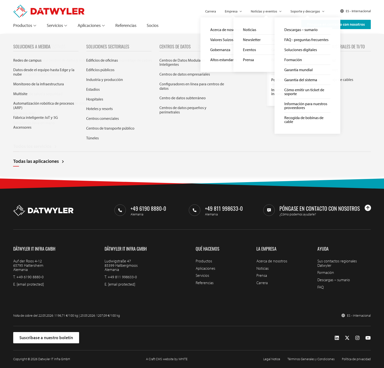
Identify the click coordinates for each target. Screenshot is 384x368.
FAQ (320, 287)
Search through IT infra (139, 131)
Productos (22, 25)
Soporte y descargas (305, 11)
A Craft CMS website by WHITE (167, 359)
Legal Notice (271, 359)
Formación (325, 272)
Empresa (231, 11)
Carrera (210, 11)
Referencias (125, 25)
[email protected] (30, 284)
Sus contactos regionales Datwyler (337, 263)
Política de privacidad (356, 359)
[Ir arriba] (368, 208)
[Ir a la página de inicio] (48, 7)
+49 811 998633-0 (122, 276)
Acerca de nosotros (271, 260)
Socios (152, 25)
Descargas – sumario (333, 279)
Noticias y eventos (264, 11)
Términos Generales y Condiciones (311, 359)
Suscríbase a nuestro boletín (46, 337)
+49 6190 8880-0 (30, 276)
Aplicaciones (89, 25)
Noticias (262, 268)
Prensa (261, 275)
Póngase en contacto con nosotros (336, 24)
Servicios (55, 25)
